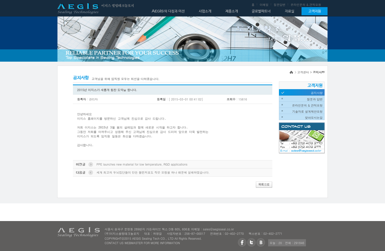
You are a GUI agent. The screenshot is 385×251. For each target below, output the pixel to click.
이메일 (264, 4)
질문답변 (279, 4)
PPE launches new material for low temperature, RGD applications (141, 164)
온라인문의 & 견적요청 (305, 4)
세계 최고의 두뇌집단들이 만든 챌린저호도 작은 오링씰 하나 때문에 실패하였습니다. (153, 172)
